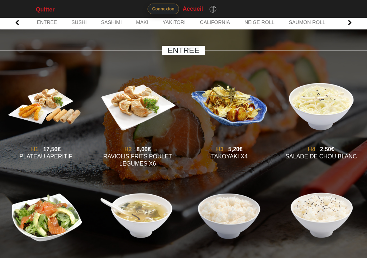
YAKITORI (174, 22)
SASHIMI (111, 22)
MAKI (142, 22)
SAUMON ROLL (307, 22)
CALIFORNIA (215, 22)
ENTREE (47, 22)
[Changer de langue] (212, 9)
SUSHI (79, 22)
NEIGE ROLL (259, 22)
